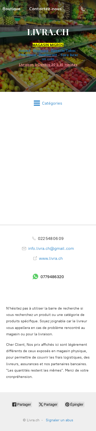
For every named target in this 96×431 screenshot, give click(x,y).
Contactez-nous (45, 8)
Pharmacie (27, 55)
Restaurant (48, 55)
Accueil (24, 50)
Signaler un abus (59, 420)
